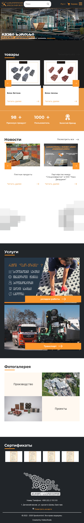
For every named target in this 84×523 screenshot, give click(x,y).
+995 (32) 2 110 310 (49, 500)
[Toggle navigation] (80, 4)
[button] (33, 38)
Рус (62, 4)
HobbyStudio (46, 520)
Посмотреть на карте (43, 509)
